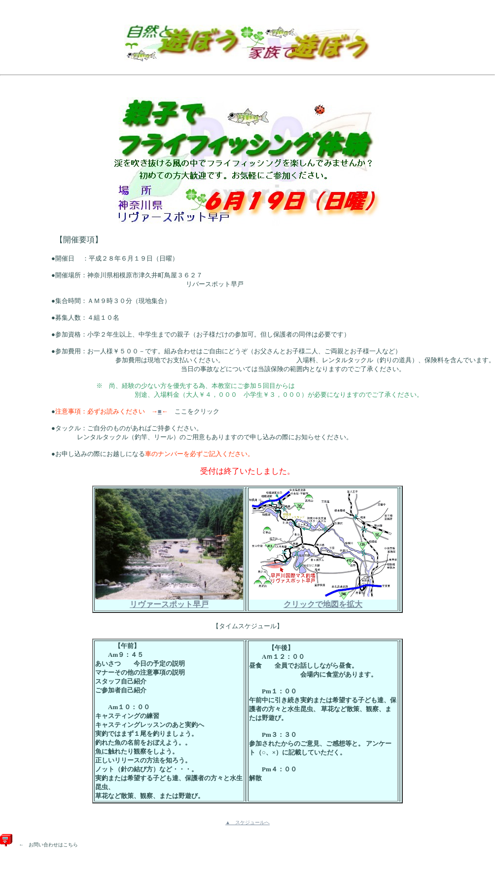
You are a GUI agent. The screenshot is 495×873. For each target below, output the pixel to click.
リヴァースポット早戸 (169, 600)
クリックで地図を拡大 (323, 600)
